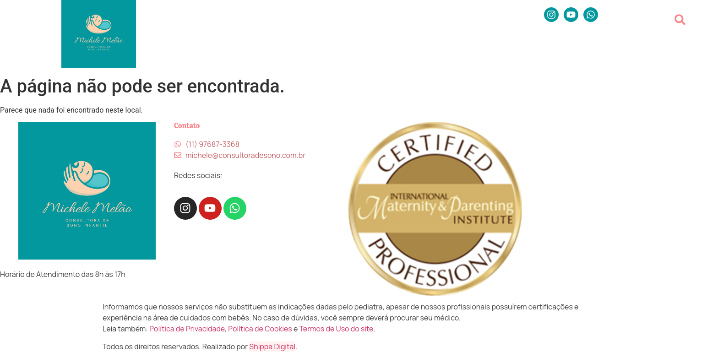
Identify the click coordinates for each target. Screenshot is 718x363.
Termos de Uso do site (336, 329)
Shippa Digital (272, 346)
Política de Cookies (260, 329)
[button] (680, 19)
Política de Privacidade (187, 329)
